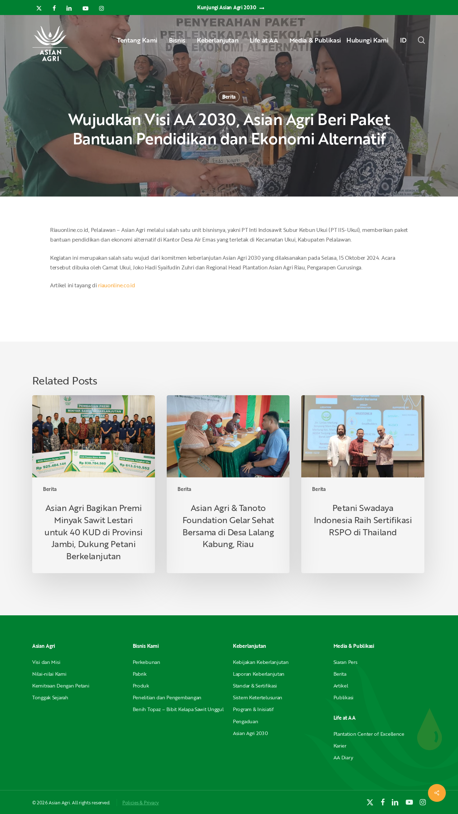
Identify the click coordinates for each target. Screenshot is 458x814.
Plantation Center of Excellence (368, 734)
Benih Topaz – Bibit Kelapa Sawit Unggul (178, 709)
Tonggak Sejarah (50, 697)
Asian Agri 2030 (250, 733)
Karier (339, 745)
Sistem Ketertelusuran (257, 697)
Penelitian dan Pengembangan (167, 697)
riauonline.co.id (116, 285)
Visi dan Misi (46, 662)
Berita (228, 96)
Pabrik (140, 673)
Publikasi (343, 697)
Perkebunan (146, 662)
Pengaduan (245, 721)
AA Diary (343, 757)
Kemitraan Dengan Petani (60, 685)
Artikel (340, 685)
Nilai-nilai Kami (49, 673)
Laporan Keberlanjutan (258, 673)
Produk (141, 685)
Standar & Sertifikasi (255, 685)
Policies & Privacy (140, 802)
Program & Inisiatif (253, 709)
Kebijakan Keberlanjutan (261, 662)
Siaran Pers (345, 662)
